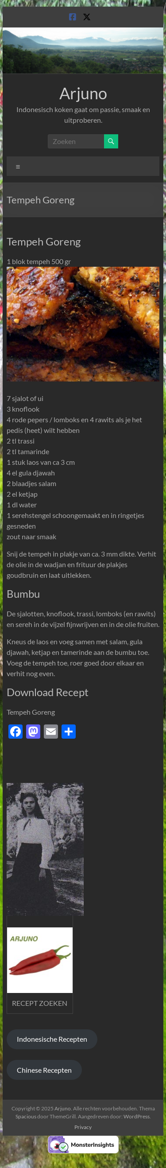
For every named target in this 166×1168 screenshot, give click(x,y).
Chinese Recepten (44, 1070)
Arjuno (83, 93)
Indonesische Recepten (52, 1039)
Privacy (83, 1127)
